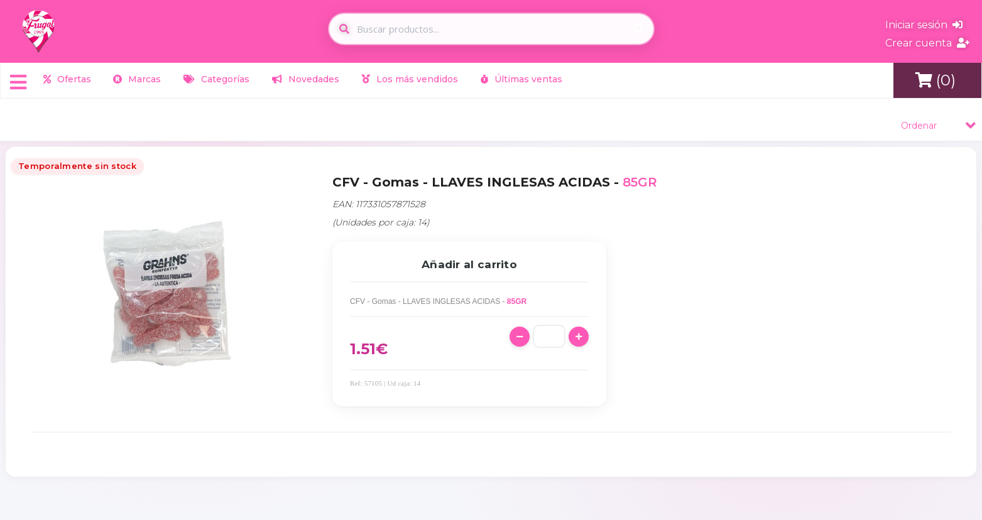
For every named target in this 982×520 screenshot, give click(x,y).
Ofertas (67, 79)
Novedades (305, 79)
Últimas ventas (521, 79)
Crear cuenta (927, 43)
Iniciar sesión (924, 25)
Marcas (137, 79)
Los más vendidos (409, 79)
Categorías (216, 79)
